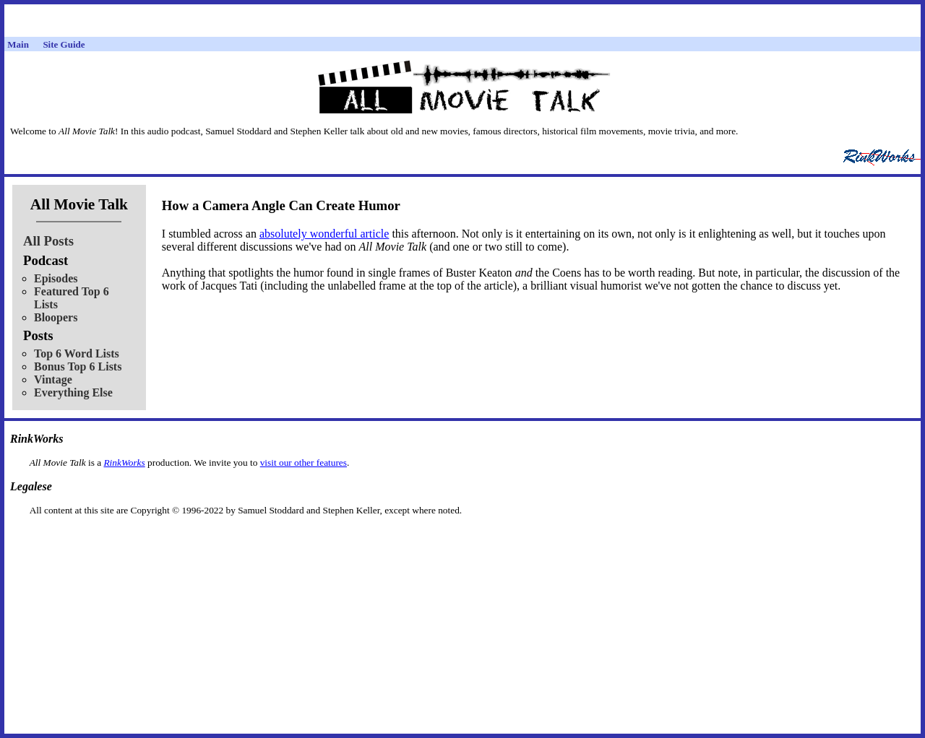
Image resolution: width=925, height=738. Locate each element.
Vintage (53, 379)
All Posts (48, 240)
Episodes (55, 278)
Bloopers (55, 317)
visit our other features (303, 462)
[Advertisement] (462, 539)
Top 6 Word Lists (76, 353)
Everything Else (73, 392)
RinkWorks (124, 462)
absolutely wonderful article (324, 233)
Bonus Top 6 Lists (77, 366)
